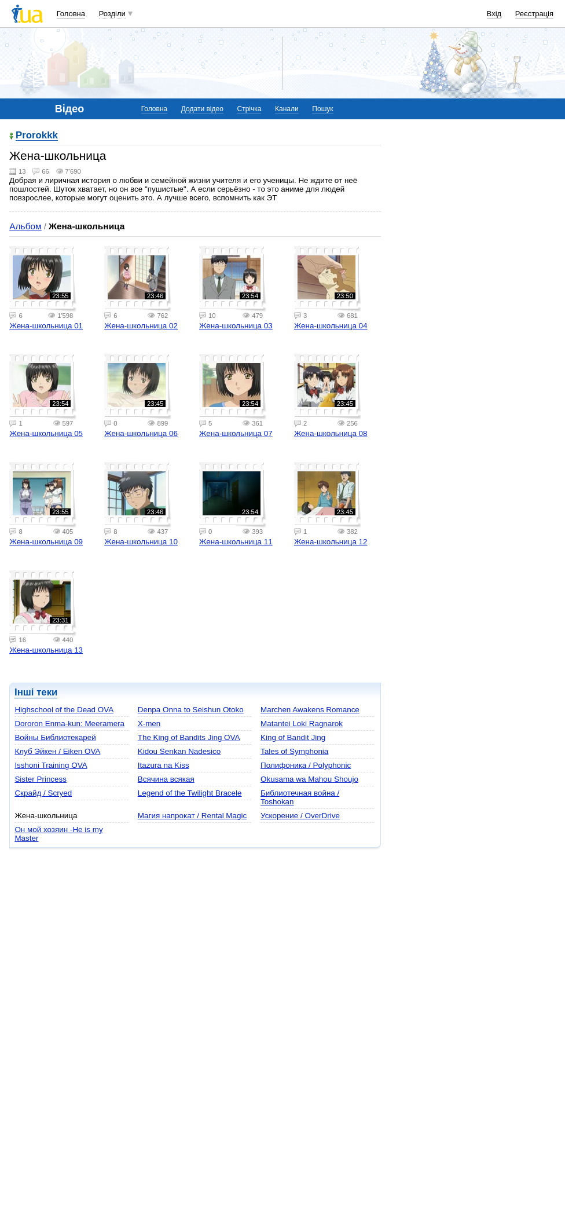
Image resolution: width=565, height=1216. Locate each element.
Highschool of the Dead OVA (63, 709)
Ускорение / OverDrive (300, 815)
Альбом (25, 226)
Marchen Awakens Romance (310, 709)
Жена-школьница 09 (46, 541)
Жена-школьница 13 (46, 650)
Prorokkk (37, 136)
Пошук (322, 109)
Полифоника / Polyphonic (306, 765)
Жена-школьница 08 (331, 433)
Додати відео (202, 109)
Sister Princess (40, 779)
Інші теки (35, 692)
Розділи (112, 13)
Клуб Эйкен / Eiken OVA (57, 751)
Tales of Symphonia (294, 751)
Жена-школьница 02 (141, 325)
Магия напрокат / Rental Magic (192, 815)
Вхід (494, 13)
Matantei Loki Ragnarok (302, 723)
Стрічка (249, 109)
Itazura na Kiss (163, 765)
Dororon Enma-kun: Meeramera (69, 723)
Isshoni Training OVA (50, 765)
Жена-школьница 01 (46, 325)
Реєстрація (534, 13)
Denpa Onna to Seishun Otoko (191, 709)
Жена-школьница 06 (141, 433)
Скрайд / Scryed (43, 793)
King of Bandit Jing (293, 737)
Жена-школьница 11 (236, 541)
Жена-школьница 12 (331, 541)
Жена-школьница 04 (331, 325)
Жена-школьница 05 (46, 433)
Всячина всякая (166, 779)
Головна (71, 13)
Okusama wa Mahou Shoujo (309, 779)
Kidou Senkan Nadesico (179, 751)
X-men (149, 723)
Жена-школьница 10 (141, 541)
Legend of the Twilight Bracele (190, 793)
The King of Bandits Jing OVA (189, 737)
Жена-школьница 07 (236, 433)
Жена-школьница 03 (236, 325)
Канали (287, 109)
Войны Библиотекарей (55, 737)
